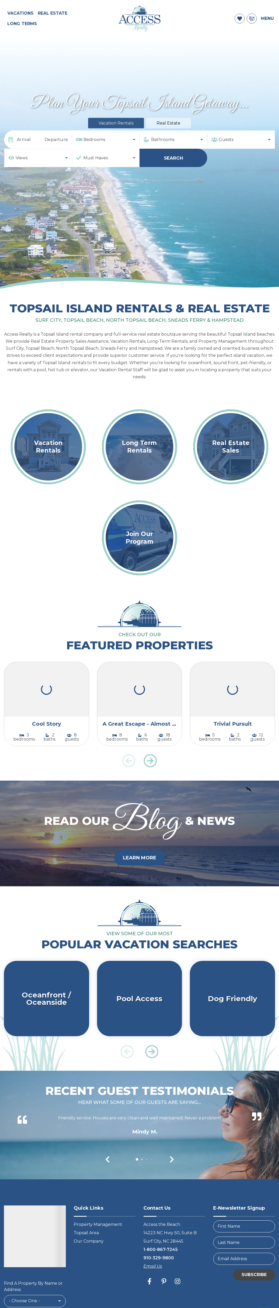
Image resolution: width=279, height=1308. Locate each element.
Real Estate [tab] (168, 131)
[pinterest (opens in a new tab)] (164, 1289)
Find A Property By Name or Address (33, 1294)
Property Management (98, 1232)
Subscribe (254, 1282)
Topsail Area (86, 1240)
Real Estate (52, 17)
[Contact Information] (252, 23)
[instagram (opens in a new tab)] (177, 1289)
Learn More (139, 866)
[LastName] (244, 1251)
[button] (150, 768)
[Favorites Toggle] (240, 23)
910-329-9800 (158, 1266)
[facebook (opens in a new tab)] (150, 1289)
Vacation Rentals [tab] (116, 131)
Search (173, 165)
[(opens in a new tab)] (46, 697)
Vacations (20, 17)
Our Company (89, 1249)
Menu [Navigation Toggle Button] (267, 23)
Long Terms (22, 27)
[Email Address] (244, 1267)
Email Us (152, 1274)
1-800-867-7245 (160, 1257)
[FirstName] (244, 1234)
